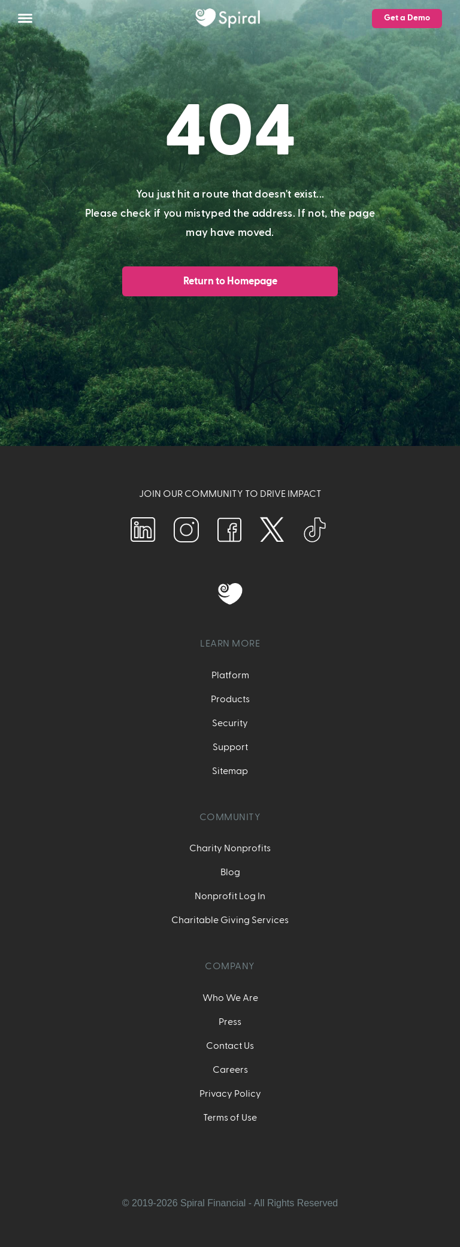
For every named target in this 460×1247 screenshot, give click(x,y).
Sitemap (230, 771)
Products (230, 699)
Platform (230, 675)
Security (230, 723)
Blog (230, 872)
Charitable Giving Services (230, 920)
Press (230, 1022)
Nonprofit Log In (230, 896)
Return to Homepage (230, 281)
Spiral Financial (213, 1203)
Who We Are (230, 998)
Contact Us (230, 1046)
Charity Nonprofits (230, 848)
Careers (230, 1070)
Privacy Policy (230, 1094)
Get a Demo (407, 18)
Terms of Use (230, 1117)
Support (230, 747)
